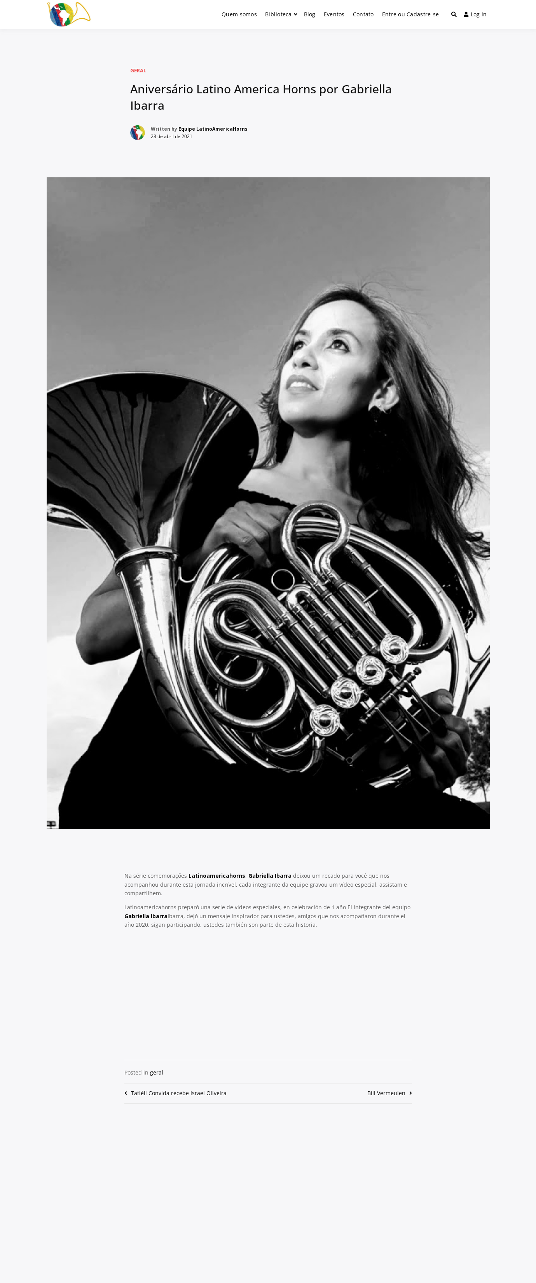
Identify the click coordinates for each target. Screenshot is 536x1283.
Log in (475, 14)
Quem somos (239, 14)
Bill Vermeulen (386, 1093)
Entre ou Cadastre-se (410, 14)
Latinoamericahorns (217, 875)
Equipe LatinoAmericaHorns (213, 129)
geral (138, 70)
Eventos (334, 14)
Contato (363, 14)
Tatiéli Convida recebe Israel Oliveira (179, 1093)
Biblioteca (278, 14)
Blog (310, 14)
